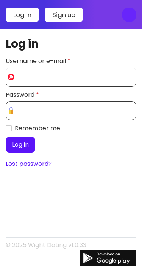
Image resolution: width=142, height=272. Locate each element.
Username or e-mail (38, 61)
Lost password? (29, 163)
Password (22, 94)
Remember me (37, 128)
